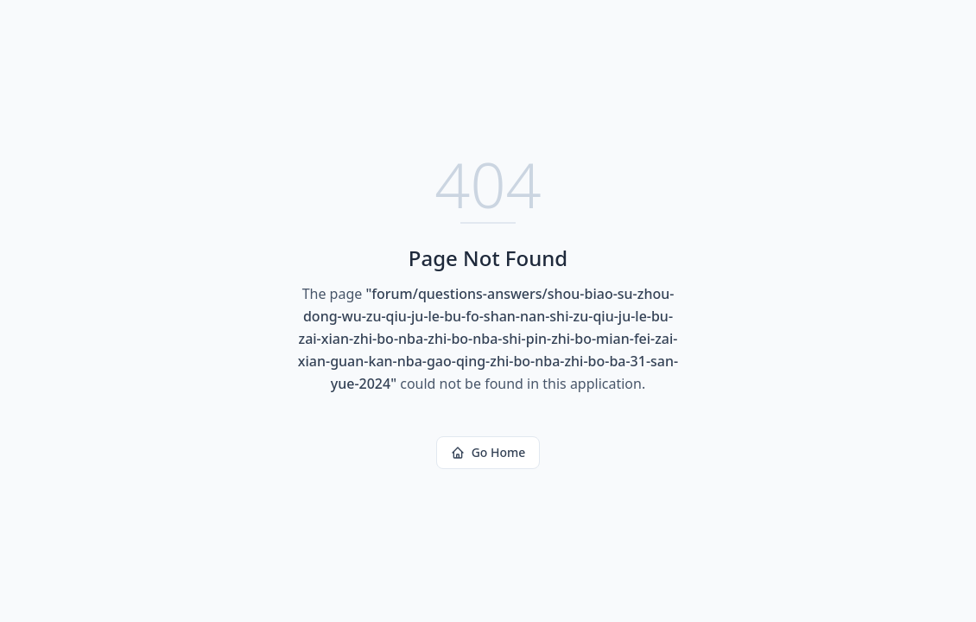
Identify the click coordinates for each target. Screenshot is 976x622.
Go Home (488, 452)
